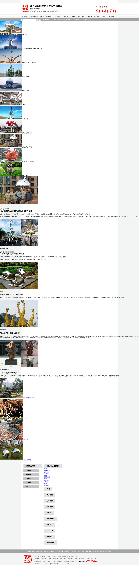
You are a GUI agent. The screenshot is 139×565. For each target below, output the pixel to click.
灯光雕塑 (68, 20)
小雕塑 (84, 20)
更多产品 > (47, 485)
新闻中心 (104, 16)
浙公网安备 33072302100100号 (60, 564)
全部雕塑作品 (34, 16)
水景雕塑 (63, 20)
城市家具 (72, 16)
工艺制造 (28, 482)
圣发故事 (89, 16)
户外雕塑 (28, 474)
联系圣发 (111, 16)
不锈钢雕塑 (49, 16)
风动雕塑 (73, 20)
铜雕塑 (42, 16)
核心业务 (28, 470)
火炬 (27, 486)
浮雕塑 (88, 20)
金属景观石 (81, 16)
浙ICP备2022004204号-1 (41, 564)
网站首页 (25, 16)
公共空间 (65, 16)
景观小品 (57, 16)
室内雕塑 (28, 478)
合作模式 (96, 16)
